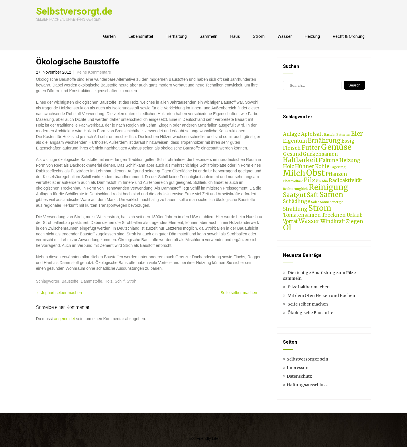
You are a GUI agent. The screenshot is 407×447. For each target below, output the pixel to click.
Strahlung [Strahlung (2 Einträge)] (295, 209)
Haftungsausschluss (307, 384)
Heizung (312, 36)
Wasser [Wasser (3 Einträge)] (309, 221)
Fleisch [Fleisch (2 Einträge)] (292, 148)
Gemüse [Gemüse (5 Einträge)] (336, 147)
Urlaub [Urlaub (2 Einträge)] (355, 215)
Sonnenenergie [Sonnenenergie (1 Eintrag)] (331, 202)
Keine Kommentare (94, 72)
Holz (109, 281)
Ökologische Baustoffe (310, 312)
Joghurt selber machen (59, 292)
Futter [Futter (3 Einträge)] (311, 147)
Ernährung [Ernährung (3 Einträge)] (324, 140)
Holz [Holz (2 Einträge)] (288, 166)
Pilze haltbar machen (309, 287)
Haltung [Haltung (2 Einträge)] (329, 160)
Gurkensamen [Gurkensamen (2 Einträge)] (320, 154)
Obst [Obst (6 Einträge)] (315, 173)
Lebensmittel (141, 36)
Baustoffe (70, 281)
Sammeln (208, 36)
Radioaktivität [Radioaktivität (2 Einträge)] (345, 180)
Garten (109, 36)
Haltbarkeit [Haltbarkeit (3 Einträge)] (300, 160)
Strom (259, 36)
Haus (235, 36)
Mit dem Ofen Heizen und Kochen (321, 295)
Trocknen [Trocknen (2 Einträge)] (334, 215)
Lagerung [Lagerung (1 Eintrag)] (338, 167)
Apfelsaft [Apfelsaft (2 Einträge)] (312, 134)
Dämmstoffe (91, 281)
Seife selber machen (241, 292)
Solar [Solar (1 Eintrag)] (315, 202)
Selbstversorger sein (307, 359)
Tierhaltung (176, 36)
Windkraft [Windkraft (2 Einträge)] (333, 221)
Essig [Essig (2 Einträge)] (348, 141)
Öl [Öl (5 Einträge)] (287, 227)
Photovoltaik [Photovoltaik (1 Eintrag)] (293, 181)
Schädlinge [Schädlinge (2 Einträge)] (296, 201)
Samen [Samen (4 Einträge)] (331, 194)
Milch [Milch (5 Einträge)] (294, 173)
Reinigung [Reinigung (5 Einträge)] (328, 187)
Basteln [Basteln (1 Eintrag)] (329, 135)
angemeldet (64, 318)
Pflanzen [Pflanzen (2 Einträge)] (336, 174)
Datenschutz (299, 376)
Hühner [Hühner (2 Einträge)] (304, 166)
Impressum (298, 367)
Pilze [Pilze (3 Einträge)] (311, 180)
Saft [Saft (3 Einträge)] (312, 195)
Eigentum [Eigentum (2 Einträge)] (295, 141)
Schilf (119, 281)
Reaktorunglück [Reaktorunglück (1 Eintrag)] (295, 189)
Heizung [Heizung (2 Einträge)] (349, 160)
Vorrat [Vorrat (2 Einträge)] (290, 221)
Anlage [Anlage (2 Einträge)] (291, 134)
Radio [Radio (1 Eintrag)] (323, 181)
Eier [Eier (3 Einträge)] (357, 133)
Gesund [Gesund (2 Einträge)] (292, 154)
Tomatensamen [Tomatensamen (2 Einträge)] (302, 215)
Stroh (131, 281)
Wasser (285, 36)
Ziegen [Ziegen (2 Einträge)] (354, 221)
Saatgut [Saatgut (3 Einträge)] (294, 195)
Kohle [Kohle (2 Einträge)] (322, 166)
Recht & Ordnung (349, 36)
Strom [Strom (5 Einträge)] (319, 208)
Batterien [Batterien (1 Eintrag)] (343, 135)
